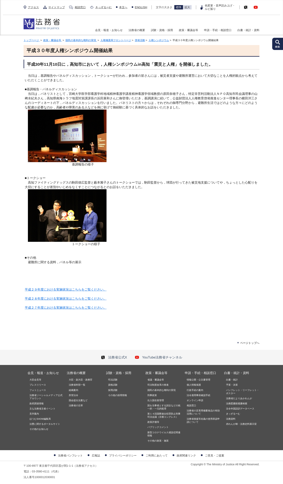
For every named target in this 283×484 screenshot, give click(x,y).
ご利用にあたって (157, 455)
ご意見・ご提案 (214, 455)
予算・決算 (232, 385)
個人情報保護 (194, 385)
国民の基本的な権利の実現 (81, 40)
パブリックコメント (158, 427)
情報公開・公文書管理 (198, 380)
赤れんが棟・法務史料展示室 (241, 424)
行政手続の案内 (195, 390)
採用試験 (113, 390)
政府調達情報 (36, 403)
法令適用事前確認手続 (198, 395)
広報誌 (96, 455)
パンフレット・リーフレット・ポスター (242, 391)
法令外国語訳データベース (240, 408)
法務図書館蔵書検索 (236, 403)
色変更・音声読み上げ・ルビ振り (220, 7)
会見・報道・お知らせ (109, 30)
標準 (178, 7)
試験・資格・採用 (162, 30)
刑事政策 (152, 395)
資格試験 (113, 385)
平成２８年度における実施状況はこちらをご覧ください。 (66, 298)
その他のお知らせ (38, 429)
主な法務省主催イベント (42, 408)
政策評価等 (153, 422)
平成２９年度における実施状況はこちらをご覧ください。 (66, 289)
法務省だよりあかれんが (239, 398)
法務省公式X (114, 357)
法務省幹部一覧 (77, 385)
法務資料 (230, 419)
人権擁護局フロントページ (115, 40)
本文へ (123, 7)
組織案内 (73, 390)
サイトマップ (56, 7)
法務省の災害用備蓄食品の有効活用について (203, 412)
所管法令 (73, 395)
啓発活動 (140, 40)
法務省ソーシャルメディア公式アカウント (45, 397)
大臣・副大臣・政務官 (80, 380)
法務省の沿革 (76, 405)
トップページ (32, 40)
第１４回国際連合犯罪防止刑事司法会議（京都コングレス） (163, 415)
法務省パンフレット (70, 455)
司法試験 (113, 380)
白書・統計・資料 (248, 30)
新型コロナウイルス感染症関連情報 (163, 434)
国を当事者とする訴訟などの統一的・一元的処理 (163, 407)
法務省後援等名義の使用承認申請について (203, 420)
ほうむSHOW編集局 (40, 419)
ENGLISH (141, 7)
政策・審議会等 (188, 30)
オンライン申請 (195, 400)
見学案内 (34, 414)
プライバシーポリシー (123, 455)
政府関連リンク (186, 455)
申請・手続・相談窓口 (218, 30)
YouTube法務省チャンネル (158, 357)
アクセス (33, 7)
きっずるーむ (103, 7)
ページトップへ (249, 343)
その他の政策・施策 (158, 441)
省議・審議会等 (155, 380)
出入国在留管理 (155, 400)
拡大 (187, 7)
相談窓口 (80, 7)
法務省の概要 (137, 30)
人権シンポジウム (159, 40)
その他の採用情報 (117, 395)
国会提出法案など (78, 400)
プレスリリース (37, 385)
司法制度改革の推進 (158, 385)
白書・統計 (232, 380)
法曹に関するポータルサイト (44, 424)
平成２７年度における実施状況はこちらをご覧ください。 (66, 307)
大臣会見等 (35, 380)
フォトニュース (37, 390)
